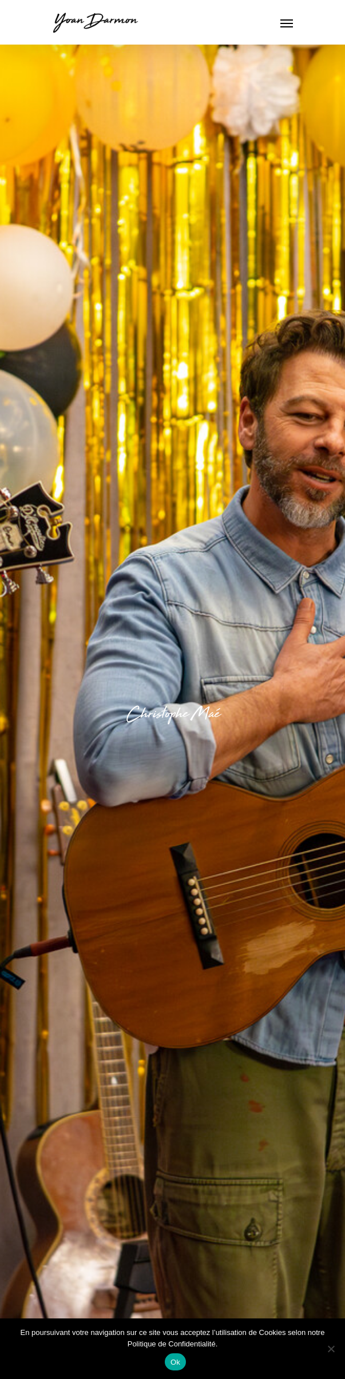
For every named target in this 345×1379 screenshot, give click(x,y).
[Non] (330, 1348)
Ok (175, 1362)
